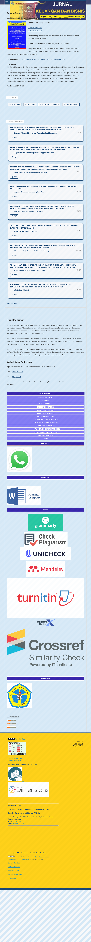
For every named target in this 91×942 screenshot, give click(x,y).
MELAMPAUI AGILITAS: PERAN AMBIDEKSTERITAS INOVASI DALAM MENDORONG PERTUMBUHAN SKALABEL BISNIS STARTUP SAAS (42, 246)
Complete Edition (71, 104)
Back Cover (31, 104)
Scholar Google (13, 871)
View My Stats (20, 739)
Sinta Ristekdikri (14, 867)
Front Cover (15, 104)
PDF (15, 138)
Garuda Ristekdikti (14, 863)
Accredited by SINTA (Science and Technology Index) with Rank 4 (43, 59)
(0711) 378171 (16, 377)
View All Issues (12, 303)
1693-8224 (35, 31)
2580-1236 (35, 28)
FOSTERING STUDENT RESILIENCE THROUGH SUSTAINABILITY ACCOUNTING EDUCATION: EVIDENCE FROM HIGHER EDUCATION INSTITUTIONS (40, 286)
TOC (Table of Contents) (50, 104)
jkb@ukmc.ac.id (17, 372)
